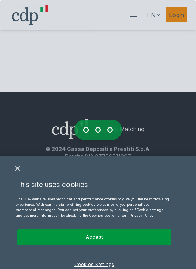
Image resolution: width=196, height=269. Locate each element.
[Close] (17, 172)
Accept (94, 241)
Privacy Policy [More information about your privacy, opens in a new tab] (141, 220)
